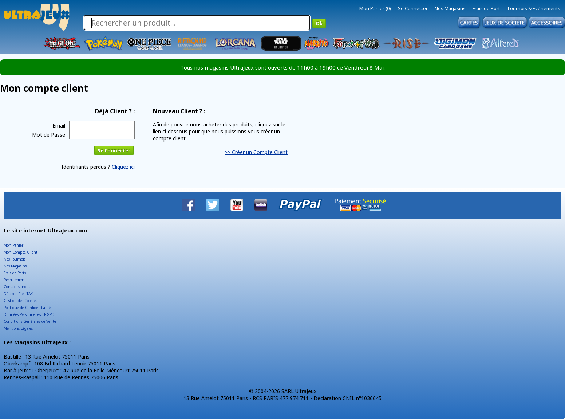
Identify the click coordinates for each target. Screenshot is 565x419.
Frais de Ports (15, 272)
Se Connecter (413, 8)
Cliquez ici (123, 166)
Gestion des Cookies (20, 300)
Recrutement (15, 279)
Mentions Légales (18, 328)
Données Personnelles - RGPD (29, 314)
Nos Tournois (14, 259)
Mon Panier (13, 245)
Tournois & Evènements (533, 8)
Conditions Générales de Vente (30, 321)
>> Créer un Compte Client (256, 152)
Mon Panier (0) (375, 8)
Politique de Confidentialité (27, 307)
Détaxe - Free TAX (18, 293)
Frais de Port (486, 8)
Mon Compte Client (20, 252)
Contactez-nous (17, 286)
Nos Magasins (450, 8)
